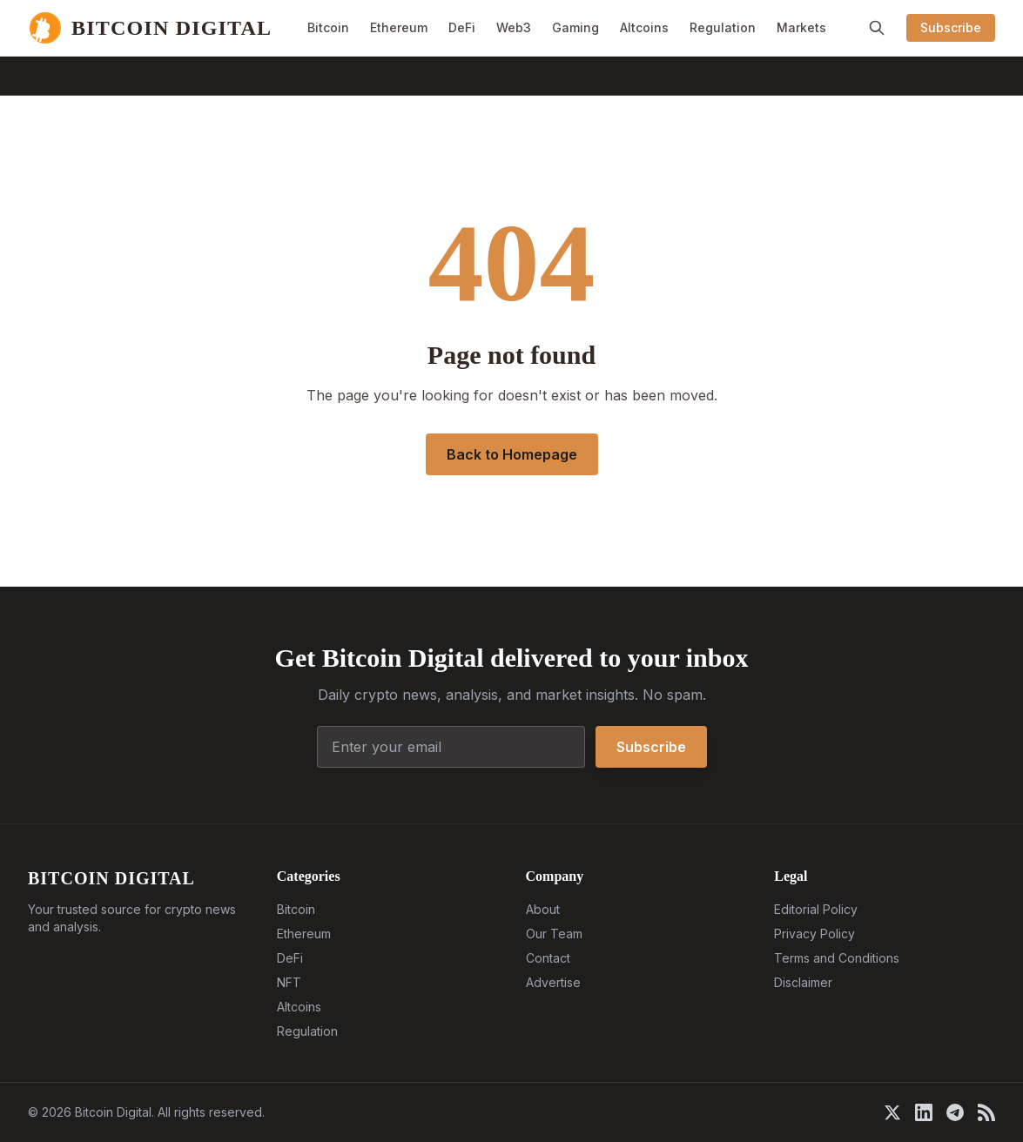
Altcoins (644, 27)
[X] (892, 1112)
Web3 (513, 27)
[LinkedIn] (923, 1112)
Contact (548, 958)
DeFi (461, 27)
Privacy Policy (814, 933)
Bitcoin (328, 27)
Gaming (575, 27)
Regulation (723, 27)
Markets (801, 27)
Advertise (553, 982)
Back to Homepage (512, 454)
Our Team (554, 933)
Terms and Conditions (836, 958)
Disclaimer (803, 982)
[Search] (876, 28)
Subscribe (950, 27)
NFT (289, 982)
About (543, 909)
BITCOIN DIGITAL (111, 878)
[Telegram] (955, 1112)
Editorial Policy (816, 909)
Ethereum (398, 27)
